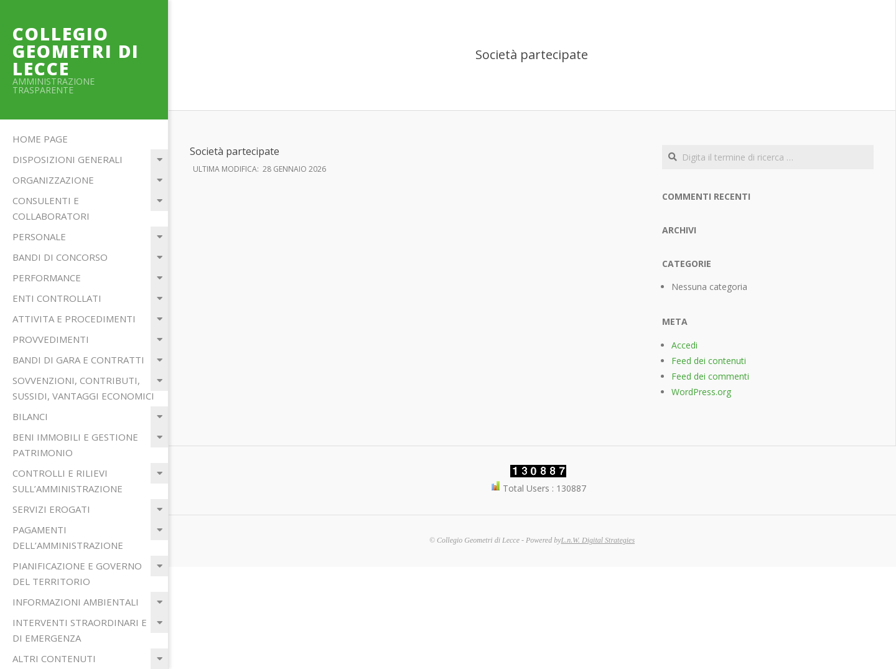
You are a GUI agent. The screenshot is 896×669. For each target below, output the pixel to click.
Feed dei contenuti (708, 361)
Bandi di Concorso (60, 257)
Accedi (684, 345)
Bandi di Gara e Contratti (78, 359)
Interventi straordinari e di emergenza (79, 630)
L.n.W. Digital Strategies (598, 540)
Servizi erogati (51, 509)
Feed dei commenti (710, 376)
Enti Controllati (56, 298)
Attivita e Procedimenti (74, 318)
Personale (39, 236)
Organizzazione (53, 180)
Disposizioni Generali (67, 159)
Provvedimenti (50, 339)
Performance (46, 277)
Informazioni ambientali (75, 602)
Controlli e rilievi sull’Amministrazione (67, 481)
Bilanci (30, 416)
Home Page (40, 139)
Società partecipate (234, 151)
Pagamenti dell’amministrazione (67, 537)
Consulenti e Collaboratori (51, 208)
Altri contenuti (54, 658)
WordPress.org (701, 392)
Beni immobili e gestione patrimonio (75, 445)
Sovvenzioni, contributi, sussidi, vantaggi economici (83, 388)
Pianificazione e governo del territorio (77, 573)
